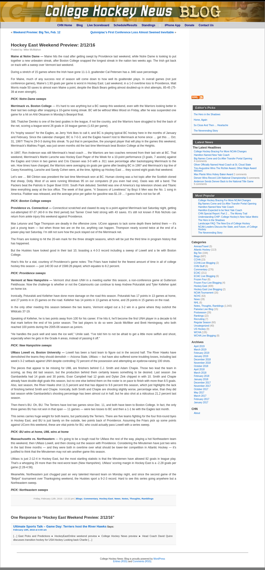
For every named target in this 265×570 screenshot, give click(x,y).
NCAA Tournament (204, 292)
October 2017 (201, 389)
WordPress (159, 558)
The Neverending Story (206, 130)
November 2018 (202, 363)
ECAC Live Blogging (204, 276)
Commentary (91, 498)
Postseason (200, 312)
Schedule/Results (125, 25)
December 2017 (202, 382)
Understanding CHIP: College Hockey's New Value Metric (228, 217)
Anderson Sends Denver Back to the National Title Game (223, 181)
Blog (80, 25)
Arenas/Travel (201, 246)
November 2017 (202, 386)
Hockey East (106, 498)
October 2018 (201, 366)
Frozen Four (200, 279)
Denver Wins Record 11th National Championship (220, 178)
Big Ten (198, 253)
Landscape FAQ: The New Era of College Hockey (224, 223)
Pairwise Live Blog (203, 309)
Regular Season (202, 322)
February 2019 (201, 353)
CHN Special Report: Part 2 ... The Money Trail (222, 213)
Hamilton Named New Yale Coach (212, 155)
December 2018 (202, 359)
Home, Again (200, 120)
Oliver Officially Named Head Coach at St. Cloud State (222, 164)
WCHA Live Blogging (205, 335)
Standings (148, 25)
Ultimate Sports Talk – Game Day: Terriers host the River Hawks (60, 526)
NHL (196, 302)
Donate (189, 25)
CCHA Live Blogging (204, 263)
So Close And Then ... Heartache (211, 125)
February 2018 (201, 376)
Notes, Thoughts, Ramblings (138, 498)
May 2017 (199, 392)
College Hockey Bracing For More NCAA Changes (220, 151)
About (197, 413)
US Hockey (200, 329)
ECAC (197, 273)
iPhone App (172, 25)
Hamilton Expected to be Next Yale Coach (220, 210)
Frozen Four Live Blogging (208, 282)
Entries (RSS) (120, 561)
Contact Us (206, 25)
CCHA (197, 259)
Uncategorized (201, 325)
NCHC (197, 296)
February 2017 (201, 399)
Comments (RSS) (142, 561)
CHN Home (64, 25)
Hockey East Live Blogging (208, 289)
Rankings (199, 316)
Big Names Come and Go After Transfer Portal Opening (223, 158)
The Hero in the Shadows (207, 114)
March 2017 (200, 396)
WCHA (197, 332)
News (118, 498)
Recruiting (199, 319)
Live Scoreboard (98, 25)
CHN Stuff (199, 266)
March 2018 (200, 372)
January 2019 (201, 356)
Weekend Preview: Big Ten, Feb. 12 (36, 32)
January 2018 (201, 379)
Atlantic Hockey (202, 249)
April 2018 (199, 369)
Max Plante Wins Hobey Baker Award (213, 174)
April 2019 (199, 346)
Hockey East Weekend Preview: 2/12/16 (53, 45)
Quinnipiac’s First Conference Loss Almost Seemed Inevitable (132, 32)
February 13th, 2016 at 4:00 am (30, 529)
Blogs (79, 498)
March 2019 (200, 349)
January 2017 (201, 402)
